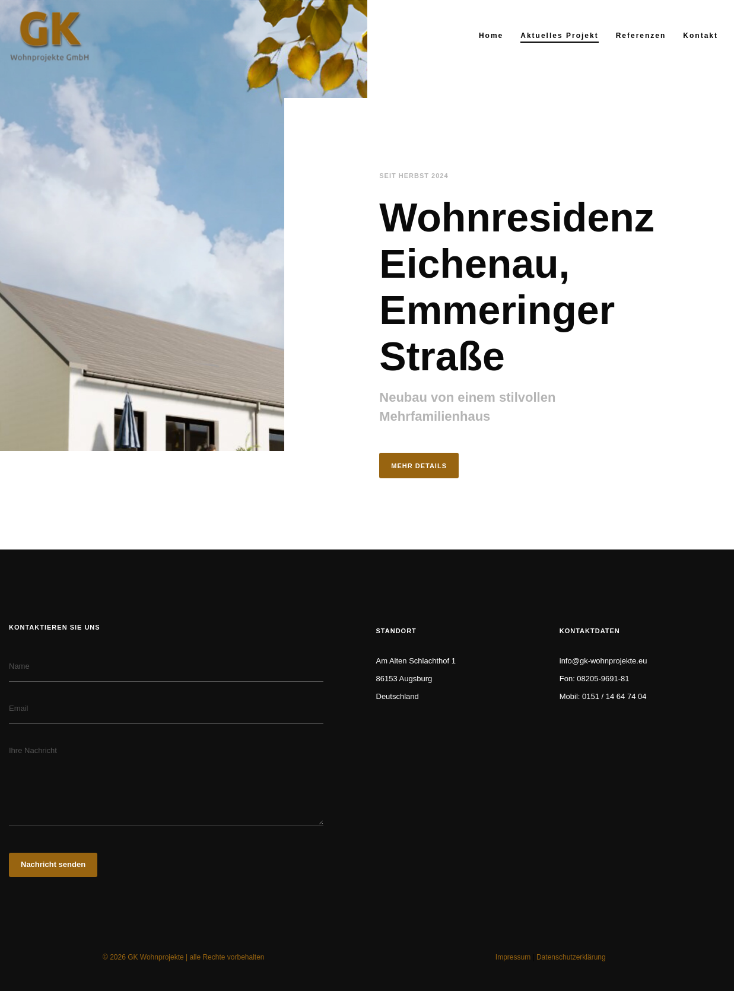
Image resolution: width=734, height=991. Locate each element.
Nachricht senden (53, 864)
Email (18, 708)
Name (19, 666)
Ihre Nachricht (33, 750)
